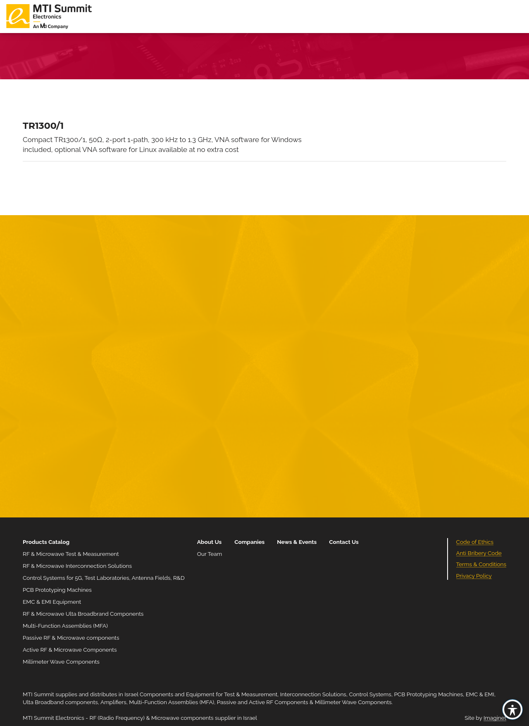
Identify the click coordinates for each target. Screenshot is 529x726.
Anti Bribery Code (479, 553)
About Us (209, 542)
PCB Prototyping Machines (57, 589)
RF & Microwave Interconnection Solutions (77, 565)
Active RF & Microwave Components (70, 649)
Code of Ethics (475, 542)
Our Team (209, 553)
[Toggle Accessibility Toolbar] (512, 709)
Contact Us (344, 542)
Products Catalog (46, 542)
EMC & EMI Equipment (52, 601)
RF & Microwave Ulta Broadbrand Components (83, 613)
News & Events (297, 542)
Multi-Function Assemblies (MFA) (65, 625)
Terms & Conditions (481, 564)
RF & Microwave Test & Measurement (71, 553)
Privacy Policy (474, 575)
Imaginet (495, 717)
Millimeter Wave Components (61, 661)
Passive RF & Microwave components (71, 637)
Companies (249, 542)
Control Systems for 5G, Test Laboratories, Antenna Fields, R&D (104, 577)
